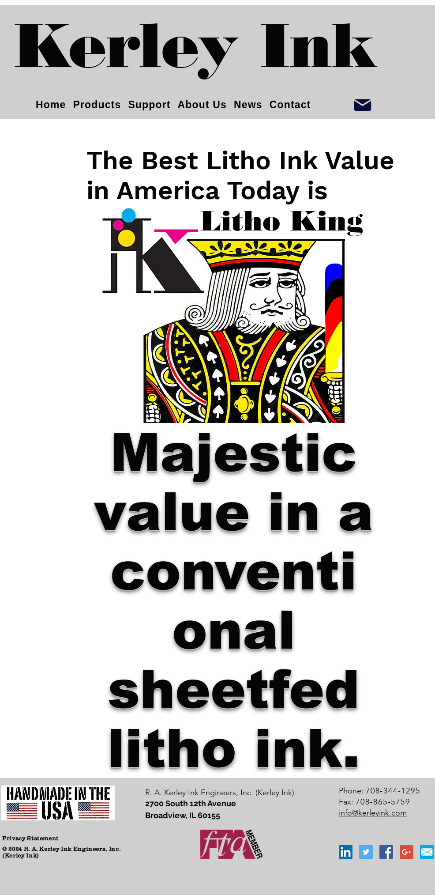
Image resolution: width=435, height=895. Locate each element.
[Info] (362, 105)
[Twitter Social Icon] (366, 852)
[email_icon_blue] (427, 852)
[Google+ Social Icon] (406, 852)
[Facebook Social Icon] (386, 852)
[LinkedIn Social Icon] (345, 852)
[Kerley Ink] (195, 53)
